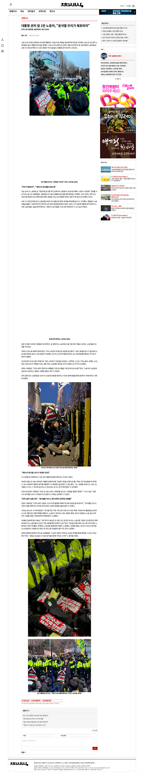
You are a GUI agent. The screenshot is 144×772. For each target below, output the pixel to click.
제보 (128, 6)
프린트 (13, 51)
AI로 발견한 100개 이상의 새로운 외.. (112, 71)
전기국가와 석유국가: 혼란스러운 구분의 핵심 (123, 188)
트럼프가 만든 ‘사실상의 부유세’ (123, 216)
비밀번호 (63, 735)
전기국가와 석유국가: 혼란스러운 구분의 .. (116, 37)
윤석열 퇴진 (47, 700)
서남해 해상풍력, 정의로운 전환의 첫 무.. (115, 28)
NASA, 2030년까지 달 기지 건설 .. (111, 74)
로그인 (122, 6)
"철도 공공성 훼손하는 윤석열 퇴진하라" (35, 722)
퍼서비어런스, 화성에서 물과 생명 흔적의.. (114, 63)
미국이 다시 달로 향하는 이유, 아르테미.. (113, 65)
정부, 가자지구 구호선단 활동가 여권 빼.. (115, 40)
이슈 (22, 11)
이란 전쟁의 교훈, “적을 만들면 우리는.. (115, 34)
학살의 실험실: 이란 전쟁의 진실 (113, 31)
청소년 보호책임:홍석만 (88, 763)
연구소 (52, 11)
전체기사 (13, 11)
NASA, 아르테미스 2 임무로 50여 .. (112, 68)
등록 (95, 748)
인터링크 (31, 11)
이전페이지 (58, 763)
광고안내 (50, 763)
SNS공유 (13, 39)
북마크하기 (13, 45)
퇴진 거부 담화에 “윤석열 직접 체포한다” (36, 715)
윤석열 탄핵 (36, 700)
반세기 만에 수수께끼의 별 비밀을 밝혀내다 (123, 208)
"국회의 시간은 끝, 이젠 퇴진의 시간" (34, 725)
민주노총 (26, 700)
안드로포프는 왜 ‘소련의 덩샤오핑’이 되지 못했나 (123, 198)
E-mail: (90, 768)
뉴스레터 (65, 763)
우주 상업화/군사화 (114, 56)
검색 (133, 6)
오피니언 (42, 11)
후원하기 (44, 763)
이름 (24, 735)
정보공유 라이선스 (96, 769)
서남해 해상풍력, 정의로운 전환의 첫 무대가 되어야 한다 (123, 169)
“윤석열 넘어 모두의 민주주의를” (33, 718)
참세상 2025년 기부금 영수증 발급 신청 (117, 12)
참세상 (72, 5)
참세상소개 (37, 763)
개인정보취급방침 (74, 763)
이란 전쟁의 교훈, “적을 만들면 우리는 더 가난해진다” (123, 179)
